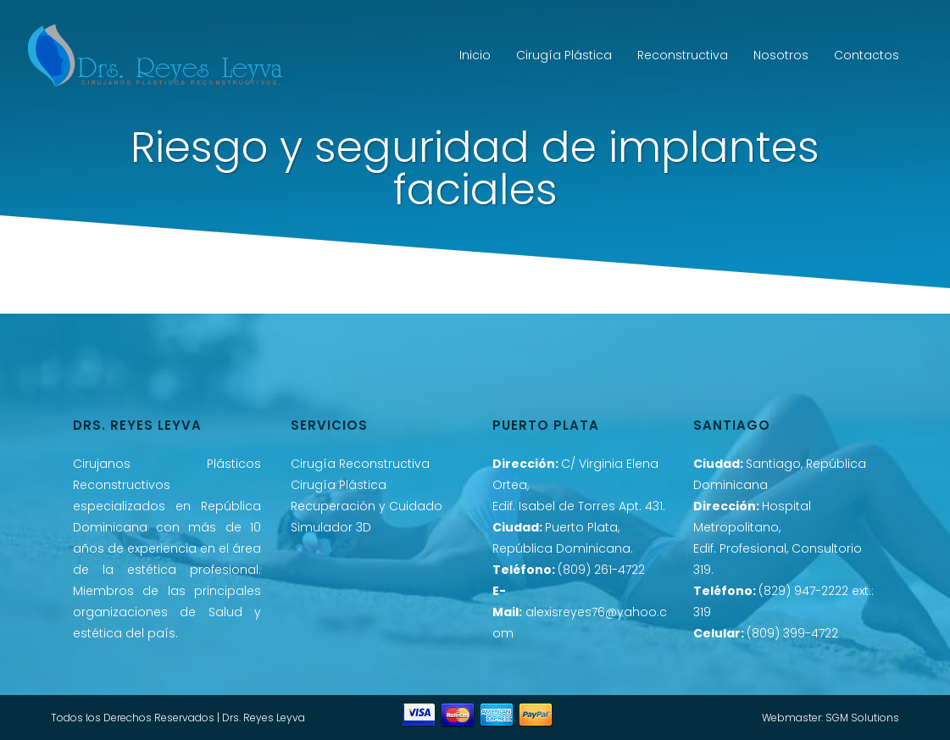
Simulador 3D (331, 527)
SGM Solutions (862, 717)
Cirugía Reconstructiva (360, 463)
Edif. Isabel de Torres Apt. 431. (578, 506)
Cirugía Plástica (338, 484)
